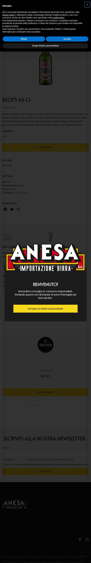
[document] (45, 281)
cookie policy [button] (58, 18)
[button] (87, 4)
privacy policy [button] (8, 15)
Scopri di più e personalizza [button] (45, 46)
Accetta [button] (67, 39)
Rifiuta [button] (24, 39)
